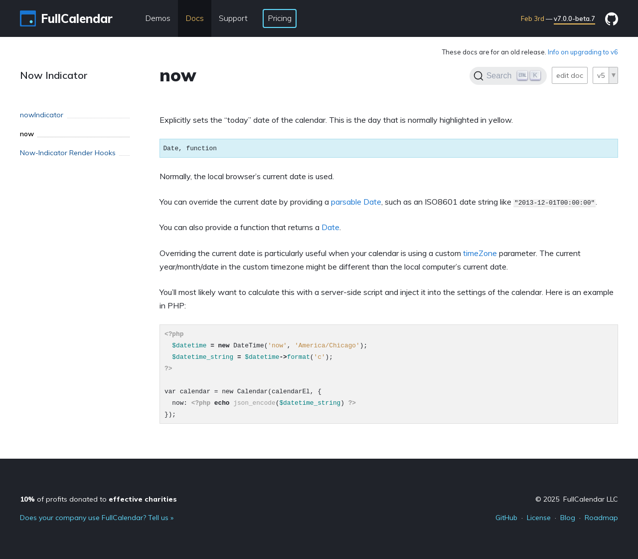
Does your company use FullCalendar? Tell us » (96, 517)
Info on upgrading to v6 (583, 52)
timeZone (480, 253)
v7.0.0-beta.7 (574, 18)
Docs (194, 18)
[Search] (508, 76)
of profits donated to (98, 499)
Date (330, 227)
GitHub (506, 517)
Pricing (280, 18)
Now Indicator (54, 75)
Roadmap (601, 517)
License (539, 517)
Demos (157, 18)
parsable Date (356, 202)
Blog (567, 517)
